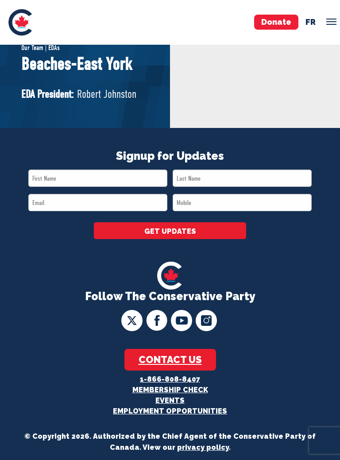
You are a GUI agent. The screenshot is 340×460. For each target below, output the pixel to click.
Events (170, 400)
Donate (276, 22)
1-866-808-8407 (170, 379)
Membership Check (170, 390)
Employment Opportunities (170, 411)
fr (310, 22)
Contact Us (170, 359)
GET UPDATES (170, 231)
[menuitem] (20, 22)
